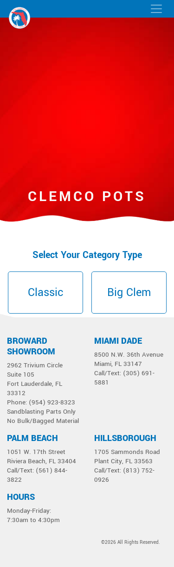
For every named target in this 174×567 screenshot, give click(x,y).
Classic (45, 292)
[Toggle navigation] (156, 9)
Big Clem (129, 292)
